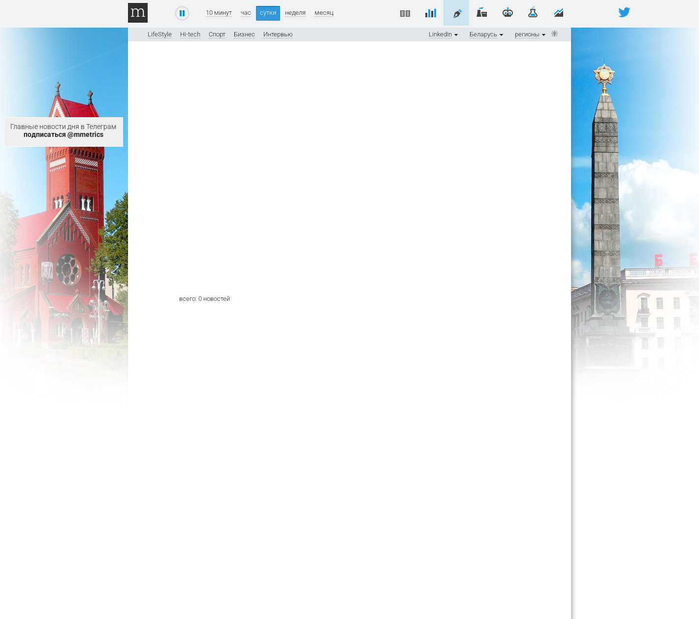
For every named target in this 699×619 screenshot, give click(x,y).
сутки (268, 12)
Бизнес (244, 34)
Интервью (278, 34)
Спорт (217, 34)
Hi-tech (190, 34)
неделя (295, 12)
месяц (324, 12)
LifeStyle (160, 34)
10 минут (219, 12)
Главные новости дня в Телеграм (63, 130)
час (246, 12)
